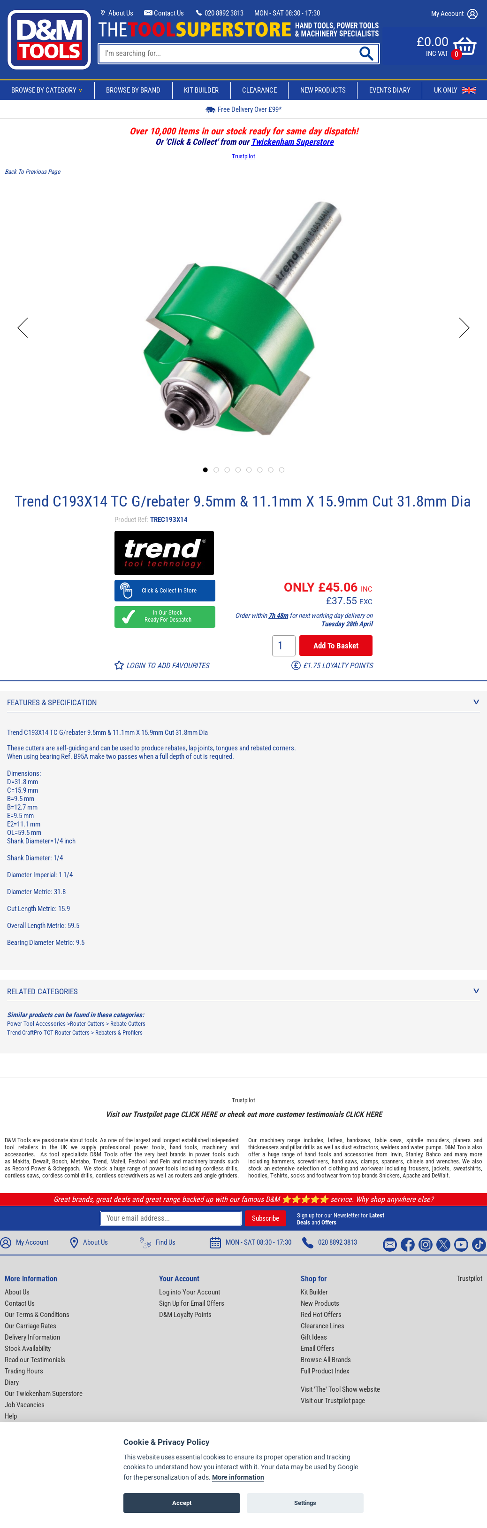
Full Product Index (325, 1371)
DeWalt (440, 1175)
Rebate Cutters (127, 1023)
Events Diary (390, 90)
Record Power (29, 1168)
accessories (19, 1154)
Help (11, 1416)
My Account (454, 14)
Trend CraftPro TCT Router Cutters (48, 1032)
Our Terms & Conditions (37, 1314)
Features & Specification (243, 702)
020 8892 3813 (219, 13)
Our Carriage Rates (30, 1326)
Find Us (157, 1242)
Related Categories (243, 991)
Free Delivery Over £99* (243, 109)
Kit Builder (201, 90)
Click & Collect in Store (165, 590)
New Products (323, 90)
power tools (149, 1147)
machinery (214, 1147)
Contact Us (164, 13)
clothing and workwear (355, 1168)
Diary (12, 1382)
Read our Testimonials (35, 1360)
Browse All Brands (326, 1360)
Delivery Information (32, 1337)
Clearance (259, 90)
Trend (100, 1161)
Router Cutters (87, 1023)
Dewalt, (41, 1161)
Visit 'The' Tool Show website (340, 1389)
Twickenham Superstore (292, 142)
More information (238, 1477)
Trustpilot (243, 156)
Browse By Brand (133, 90)
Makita (21, 1161)
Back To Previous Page (32, 171)
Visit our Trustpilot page (333, 1400)
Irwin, (396, 1154)
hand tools (184, 1147)
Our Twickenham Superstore (44, 1393)
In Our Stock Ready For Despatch (165, 616)
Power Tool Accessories (36, 1023)
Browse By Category (48, 90)
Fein (165, 1161)
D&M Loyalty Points (185, 1314)
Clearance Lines (322, 1326)
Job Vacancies (25, 1405)
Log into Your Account (189, 1292)
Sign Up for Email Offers (191, 1303)
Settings (305, 1502)
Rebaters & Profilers (119, 1032)
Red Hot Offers (321, 1314)
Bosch (59, 1161)
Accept (181, 1502)
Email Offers (318, 1348)
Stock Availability (28, 1348)
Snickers (389, 1175)
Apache (411, 1175)
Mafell (117, 1161)
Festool (138, 1161)
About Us (116, 13)
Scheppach (66, 1168)
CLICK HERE (199, 1114)
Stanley (413, 1154)
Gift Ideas (314, 1337)
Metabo (80, 1161)
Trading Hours (24, 1371)
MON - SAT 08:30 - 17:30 (287, 13)
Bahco (433, 1154)
